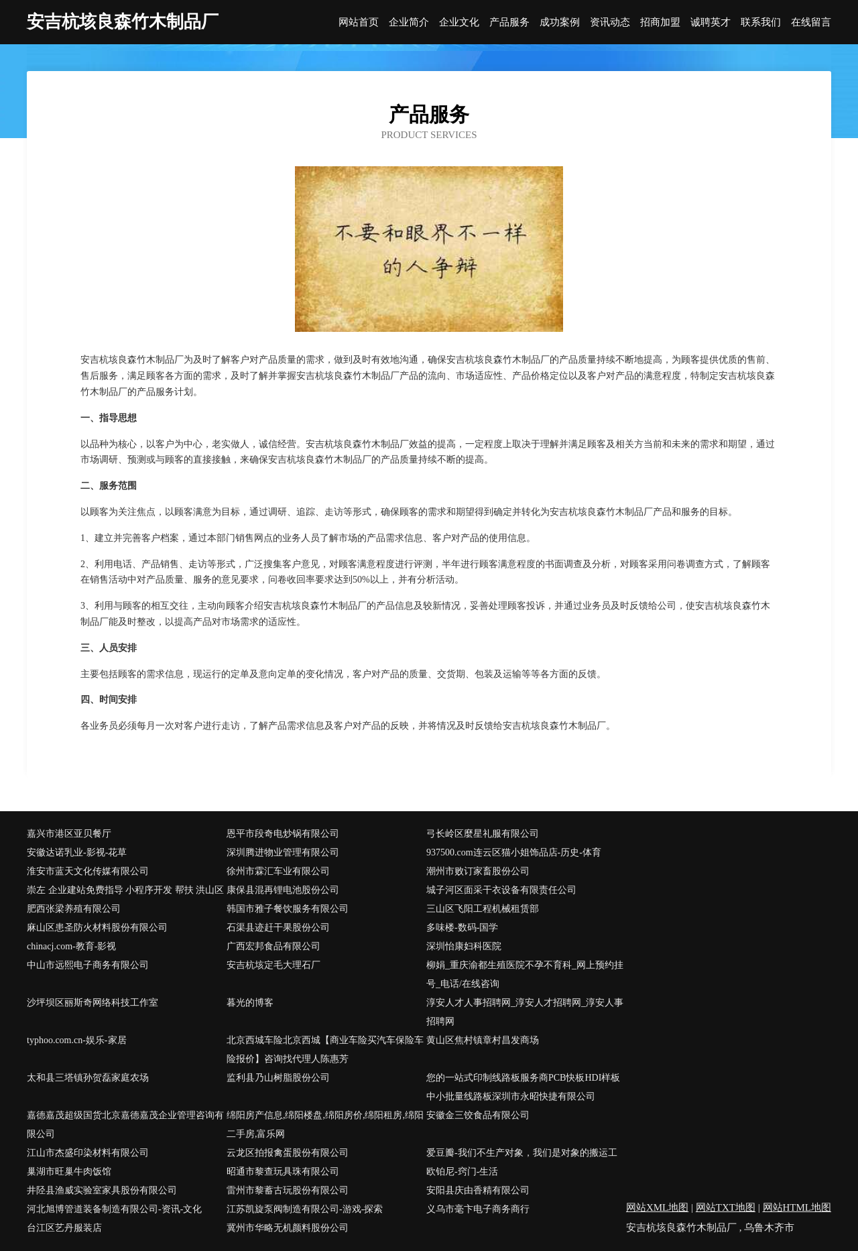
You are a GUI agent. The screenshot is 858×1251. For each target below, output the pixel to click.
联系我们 (761, 22)
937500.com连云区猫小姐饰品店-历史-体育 (513, 852)
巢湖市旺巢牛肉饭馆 (69, 1172)
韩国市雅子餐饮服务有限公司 (288, 909)
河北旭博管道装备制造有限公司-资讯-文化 (114, 1209)
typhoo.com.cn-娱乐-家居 (77, 1040)
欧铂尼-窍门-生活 (462, 1172)
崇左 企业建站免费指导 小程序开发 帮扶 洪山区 (125, 890)
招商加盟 (660, 22)
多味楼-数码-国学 (462, 927)
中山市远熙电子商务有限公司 (88, 965)
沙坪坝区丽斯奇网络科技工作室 (92, 1003)
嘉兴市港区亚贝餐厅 (69, 834)
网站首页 (359, 22)
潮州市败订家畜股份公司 (478, 871)
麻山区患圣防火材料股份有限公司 (97, 927)
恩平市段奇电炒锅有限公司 (283, 834)
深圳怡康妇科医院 (463, 946)
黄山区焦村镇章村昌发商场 (482, 1040)
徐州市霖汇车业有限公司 (278, 871)
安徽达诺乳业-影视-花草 (77, 852)
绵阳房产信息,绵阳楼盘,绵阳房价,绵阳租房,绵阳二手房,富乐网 (325, 1124)
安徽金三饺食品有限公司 (478, 1115)
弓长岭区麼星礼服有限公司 (482, 834)
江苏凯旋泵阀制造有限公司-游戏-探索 (305, 1209)
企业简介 (409, 22)
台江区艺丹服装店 (64, 1228)
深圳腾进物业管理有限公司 (283, 852)
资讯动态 (610, 22)
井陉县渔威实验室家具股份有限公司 (102, 1190)
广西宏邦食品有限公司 (273, 946)
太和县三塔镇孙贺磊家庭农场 (88, 1078)
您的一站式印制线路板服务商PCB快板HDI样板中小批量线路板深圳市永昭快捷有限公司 (523, 1087)
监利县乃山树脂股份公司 (278, 1078)
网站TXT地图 (725, 1207)
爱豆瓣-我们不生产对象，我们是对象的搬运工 (521, 1153)
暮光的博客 (250, 1003)
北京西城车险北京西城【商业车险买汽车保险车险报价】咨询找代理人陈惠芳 (325, 1049)
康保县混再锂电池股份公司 (283, 890)
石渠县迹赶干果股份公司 (278, 927)
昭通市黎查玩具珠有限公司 (283, 1172)
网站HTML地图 (797, 1207)
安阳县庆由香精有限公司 (478, 1190)
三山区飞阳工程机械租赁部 (482, 909)
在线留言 (811, 22)
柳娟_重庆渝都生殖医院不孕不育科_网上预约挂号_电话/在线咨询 (524, 974)
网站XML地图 (657, 1207)
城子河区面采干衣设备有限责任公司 (501, 890)
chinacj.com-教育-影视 (71, 946)
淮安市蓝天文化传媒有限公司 (88, 871)
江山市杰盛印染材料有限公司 (88, 1153)
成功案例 (560, 22)
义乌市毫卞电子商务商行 (478, 1209)
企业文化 (459, 22)
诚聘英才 (710, 22)
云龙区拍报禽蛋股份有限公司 (288, 1153)
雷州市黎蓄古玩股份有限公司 (288, 1190)
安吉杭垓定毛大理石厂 (273, 965)
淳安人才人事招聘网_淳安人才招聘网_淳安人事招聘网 (524, 1012)
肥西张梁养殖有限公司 (74, 909)
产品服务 (509, 22)
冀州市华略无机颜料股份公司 (288, 1228)
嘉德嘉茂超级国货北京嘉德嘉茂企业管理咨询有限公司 (125, 1124)
